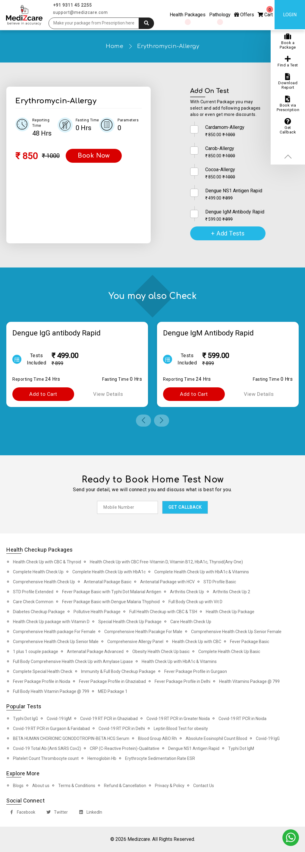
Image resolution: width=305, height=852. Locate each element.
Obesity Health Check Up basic (161, 651)
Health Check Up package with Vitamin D (51, 621)
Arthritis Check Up (187, 591)
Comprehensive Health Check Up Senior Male (56, 641)
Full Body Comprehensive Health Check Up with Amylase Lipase (73, 661)
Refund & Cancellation (125, 785)
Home (114, 46)
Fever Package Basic (249, 641)
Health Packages (188, 15)
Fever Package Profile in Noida (41, 681)
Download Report (288, 81)
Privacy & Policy (169, 785)
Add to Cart (43, 394)
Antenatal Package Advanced (95, 651)
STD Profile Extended (33, 591)
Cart (265, 12)
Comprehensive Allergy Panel (135, 641)
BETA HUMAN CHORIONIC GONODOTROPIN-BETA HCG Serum (71, 738)
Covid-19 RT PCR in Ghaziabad (109, 718)
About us (40, 785)
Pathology (220, 15)
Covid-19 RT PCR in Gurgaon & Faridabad (51, 728)
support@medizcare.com (80, 12)
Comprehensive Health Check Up (44, 581)
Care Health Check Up (190, 621)
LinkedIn (89, 813)
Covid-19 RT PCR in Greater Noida (178, 718)
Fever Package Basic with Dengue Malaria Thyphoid (111, 601)
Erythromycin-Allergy (168, 46)
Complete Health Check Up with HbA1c (109, 571)
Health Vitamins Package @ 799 (249, 681)
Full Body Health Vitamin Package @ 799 (51, 691)
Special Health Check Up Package (130, 621)
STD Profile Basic (219, 581)
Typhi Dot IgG (25, 718)
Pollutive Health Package (97, 611)
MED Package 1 (112, 691)
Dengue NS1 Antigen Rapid (193, 748)
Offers (244, 15)
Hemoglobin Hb (101, 758)
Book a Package (288, 41)
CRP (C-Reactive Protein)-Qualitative (124, 748)
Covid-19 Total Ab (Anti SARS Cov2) (47, 748)
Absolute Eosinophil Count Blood (216, 738)
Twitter (56, 813)
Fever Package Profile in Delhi (182, 681)
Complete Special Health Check (42, 671)
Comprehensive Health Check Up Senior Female (236, 631)
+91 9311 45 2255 (72, 5)
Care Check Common (33, 601)
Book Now (94, 155)
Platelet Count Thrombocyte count (46, 758)
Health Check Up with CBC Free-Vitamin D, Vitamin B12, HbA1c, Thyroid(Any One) (166, 561)
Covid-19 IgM (59, 718)
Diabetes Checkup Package (39, 611)
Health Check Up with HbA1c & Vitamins (179, 661)
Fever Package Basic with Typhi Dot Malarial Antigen (111, 591)
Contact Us (203, 785)
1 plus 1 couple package (35, 651)
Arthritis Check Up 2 (231, 591)
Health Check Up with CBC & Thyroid (47, 561)
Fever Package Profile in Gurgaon (195, 671)
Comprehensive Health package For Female (54, 631)
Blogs (18, 785)
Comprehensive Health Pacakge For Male (143, 631)
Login (290, 15)
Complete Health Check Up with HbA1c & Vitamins (201, 571)
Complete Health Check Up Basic (229, 651)
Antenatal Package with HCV (167, 581)
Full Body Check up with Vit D (195, 601)
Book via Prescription (288, 104)
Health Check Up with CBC (196, 641)
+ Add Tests (228, 233)
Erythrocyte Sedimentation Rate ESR (160, 758)
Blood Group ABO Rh (157, 738)
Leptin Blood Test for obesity (181, 728)
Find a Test (288, 61)
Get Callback (288, 126)
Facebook (21, 813)
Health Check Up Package (230, 611)
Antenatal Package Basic (107, 581)
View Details (108, 394)
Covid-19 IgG (268, 738)
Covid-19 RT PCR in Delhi (122, 728)
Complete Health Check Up (38, 571)
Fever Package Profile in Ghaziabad (112, 681)
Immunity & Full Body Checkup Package (118, 671)
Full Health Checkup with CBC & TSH (163, 611)
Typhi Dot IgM (241, 748)
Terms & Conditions (76, 785)
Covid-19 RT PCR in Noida (242, 718)
